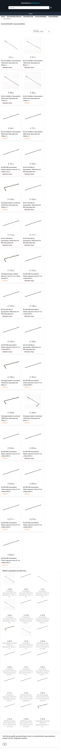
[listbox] (41, 31)
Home (31, 14)
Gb (4, 744)
